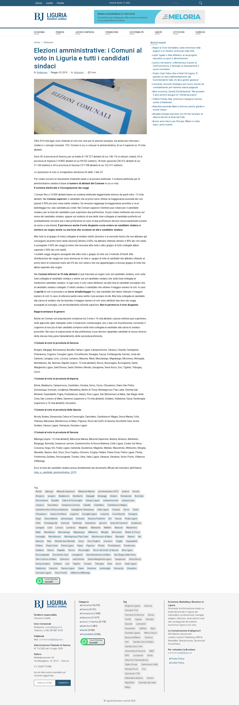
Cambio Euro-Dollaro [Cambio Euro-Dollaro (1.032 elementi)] (143, 642)
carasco (40, 505)
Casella (86, 505)
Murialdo (120, 536)
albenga (49, 491)
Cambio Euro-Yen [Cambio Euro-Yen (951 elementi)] (133, 646)
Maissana (95, 527)
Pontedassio (114, 545)
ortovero (108, 541)
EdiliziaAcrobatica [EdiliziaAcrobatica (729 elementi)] (134, 678)
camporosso (128, 500)
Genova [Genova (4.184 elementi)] (148, 606)
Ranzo (50, 550)
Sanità (84, 630)
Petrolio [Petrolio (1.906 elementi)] (150, 619)
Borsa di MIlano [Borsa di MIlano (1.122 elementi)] (132, 637)
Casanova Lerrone (71, 505)
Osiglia (119, 541)
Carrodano (53, 505)
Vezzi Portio (61, 573)
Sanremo (64, 559)
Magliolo (83, 527)
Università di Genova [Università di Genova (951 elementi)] (135, 651)
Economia (86, 605)
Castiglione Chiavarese (82, 509)
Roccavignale (42, 555)
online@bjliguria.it (53, 627)
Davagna (132, 514)
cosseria (104, 514)
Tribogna (99, 564)
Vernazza (118, 568)
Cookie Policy (177, 663)
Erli (110, 518)
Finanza (85, 609)
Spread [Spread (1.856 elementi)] (128, 624)
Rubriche (85, 626)
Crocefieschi (118, 514)
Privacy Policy (177, 658)
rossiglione (77, 555)
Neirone (40, 541)
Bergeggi (102, 496)
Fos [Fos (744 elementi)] (144, 669)
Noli (49, 541)
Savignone (120, 559)
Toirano (87, 564)
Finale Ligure (131, 518)
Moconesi (117, 532)
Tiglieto (76, 564)
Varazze (53, 568)
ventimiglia (105, 568)
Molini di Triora (132, 532)
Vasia (81, 568)
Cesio (135, 509)
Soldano (58, 564)
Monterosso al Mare (102, 536)
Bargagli (90, 496)
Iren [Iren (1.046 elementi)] (127, 642)
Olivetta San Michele (65, 541)
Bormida (139, 496)
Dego (38, 518)
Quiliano (40, 550)
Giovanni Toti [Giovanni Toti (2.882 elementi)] (131, 610)
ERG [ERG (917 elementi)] (127, 655)
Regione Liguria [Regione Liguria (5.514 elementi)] (132, 606)
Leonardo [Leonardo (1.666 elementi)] (141, 624)
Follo (38, 523)
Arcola (136, 491)
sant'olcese (78, 559)
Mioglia (104, 532)
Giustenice (90, 523)
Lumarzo (70, 527)
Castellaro (99, 505)
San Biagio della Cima (125, 555)
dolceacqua (67, 518)
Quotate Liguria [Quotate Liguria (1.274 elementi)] (132, 633)
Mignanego (79, 532)
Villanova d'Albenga (80, 573)
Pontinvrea (129, 545)
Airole (39, 491)
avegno (51, 496)
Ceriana (116, 509)
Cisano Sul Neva (58, 514)
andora (125, 491)
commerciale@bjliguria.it (51, 639)
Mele (38, 532)
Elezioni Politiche (96, 518)
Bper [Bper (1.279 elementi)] (153, 628)
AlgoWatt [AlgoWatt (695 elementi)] (129, 682)
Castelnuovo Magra (117, 505)
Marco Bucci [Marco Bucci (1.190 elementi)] (150, 633)
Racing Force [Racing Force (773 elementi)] (131, 669)
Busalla (55, 500)
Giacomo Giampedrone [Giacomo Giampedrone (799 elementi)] (136, 660)
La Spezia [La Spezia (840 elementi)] (138, 655)
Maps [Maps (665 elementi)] (127, 687)
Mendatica (49, 532)
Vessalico (131, 568)
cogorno (74, 514)
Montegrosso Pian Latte (76, 536)
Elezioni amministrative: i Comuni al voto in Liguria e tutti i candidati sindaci (88, 58)
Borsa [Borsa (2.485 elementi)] (151, 615)
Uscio (118, 564)
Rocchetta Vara (60, 555)
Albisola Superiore (66, 491)
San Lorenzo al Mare (46, 559)
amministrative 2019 (108, 491)
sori (67, 564)
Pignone (90, 545)
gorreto (103, 523)
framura (65, 523)
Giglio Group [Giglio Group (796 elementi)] (131, 664)
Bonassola (126, 496)
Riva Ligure (127, 550)
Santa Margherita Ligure (99, 559)
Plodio (101, 545)
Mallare (107, 527)
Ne (139, 536)
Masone (119, 527)
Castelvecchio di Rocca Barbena (52, 509)
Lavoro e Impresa (89, 621)
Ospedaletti (131, 541)
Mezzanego (64, 532)
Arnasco (40, 496)
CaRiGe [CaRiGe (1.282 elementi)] (142, 628)
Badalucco (64, 496)
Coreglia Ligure (89, 514)
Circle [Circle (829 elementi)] (150, 655)
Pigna (80, 545)
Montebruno (55, 536)
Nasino (131, 536)
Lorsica (59, 527)
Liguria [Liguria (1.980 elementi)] (138, 619)
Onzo (81, 541)
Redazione (42, 72)
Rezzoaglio (84, 550)
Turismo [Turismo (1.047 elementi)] (149, 637)
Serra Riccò (135, 559)
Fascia (118, 518)
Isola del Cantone (119, 523)
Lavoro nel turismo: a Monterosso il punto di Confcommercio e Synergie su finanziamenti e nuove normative (176, 66)
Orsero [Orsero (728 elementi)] (150, 678)
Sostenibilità (87, 634)
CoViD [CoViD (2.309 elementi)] (128, 619)
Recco (71, 550)
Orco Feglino (93, 541)
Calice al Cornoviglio (72, 500)
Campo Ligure (93, 500)
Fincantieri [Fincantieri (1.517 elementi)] (130, 628)
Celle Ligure (103, 509)
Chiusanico (41, 514)
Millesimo (93, 532)
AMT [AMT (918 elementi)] (151, 651)
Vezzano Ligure (43, 573)
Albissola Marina (86, 491)
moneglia (40, 536)
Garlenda (77, 523)
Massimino (131, 527)
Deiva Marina (51, 518)
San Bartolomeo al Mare (98, 555)
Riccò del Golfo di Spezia (105, 550)
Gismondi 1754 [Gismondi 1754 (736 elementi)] (132, 673)
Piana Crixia (52, 545)
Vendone (91, 568)
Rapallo (61, 550)
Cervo (126, 509)
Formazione (87, 613)
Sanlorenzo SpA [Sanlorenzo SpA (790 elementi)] (149, 664)
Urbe (109, 564)
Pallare (39, 545)
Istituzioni (79, 72)
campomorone (110, 500)
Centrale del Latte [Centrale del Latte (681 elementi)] (147, 682)
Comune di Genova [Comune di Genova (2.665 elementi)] (134, 615)
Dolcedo (80, 518)
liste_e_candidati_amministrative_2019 (55, 472)
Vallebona (41, 568)
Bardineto (78, 496)
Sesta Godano (43, 564)
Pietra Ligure (67, 545)
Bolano (113, 496)
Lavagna (40, 527)
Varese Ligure (68, 568)
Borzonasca (42, 500)
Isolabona (136, 523)
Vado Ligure (131, 564)
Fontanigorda (50, 523)
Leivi (50, 527)
